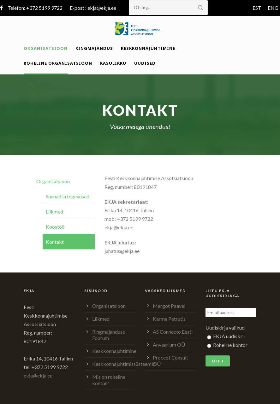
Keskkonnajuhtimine (148, 48)
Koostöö (55, 227)
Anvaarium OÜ (169, 345)
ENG (273, 8)
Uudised (145, 63)
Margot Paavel (169, 306)
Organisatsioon (46, 48)
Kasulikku (113, 63)
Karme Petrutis (169, 319)
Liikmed (54, 211)
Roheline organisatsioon (58, 63)
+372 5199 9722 (44, 8)
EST (257, 8)
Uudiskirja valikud (225, 328)
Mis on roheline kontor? (108, 380)
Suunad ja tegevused (67, 196)
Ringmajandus (94, 48)
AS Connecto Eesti (173, 332)
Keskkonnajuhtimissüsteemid (124, 364)
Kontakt (55, 242)
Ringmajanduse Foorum (108, 335)
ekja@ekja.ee (101, 8)
